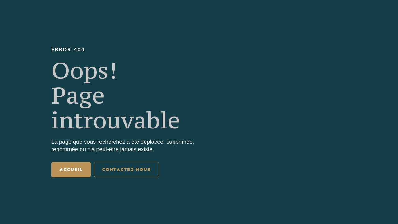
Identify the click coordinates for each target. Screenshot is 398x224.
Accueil (71, 169)
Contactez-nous (126, 169)
